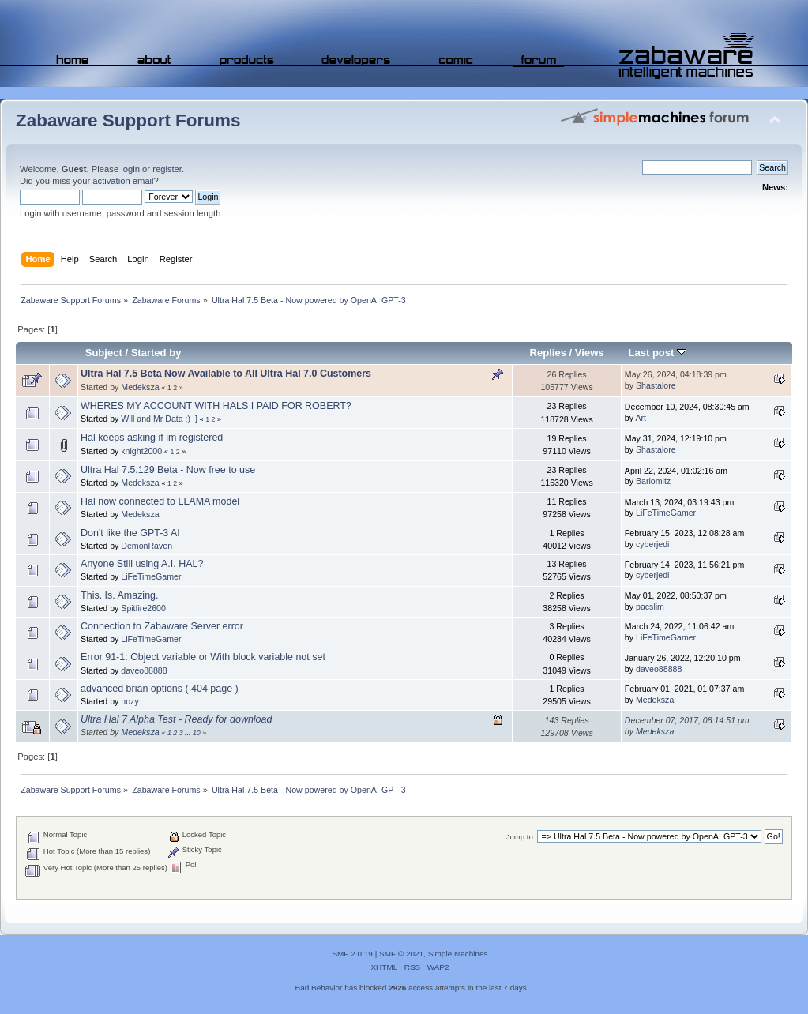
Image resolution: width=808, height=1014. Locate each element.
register (167, 169)
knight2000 (141, 451)
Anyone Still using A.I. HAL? (142, 563)
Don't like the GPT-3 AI (130, 533)
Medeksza (140, 387)
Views (589, 353)
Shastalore (656, 385)
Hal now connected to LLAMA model (160, 501)
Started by (156, 353)
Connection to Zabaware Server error (162, 626)
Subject (103, 353)
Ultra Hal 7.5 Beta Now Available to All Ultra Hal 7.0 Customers (226, 373)
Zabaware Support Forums (128, 120)
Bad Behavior (319, 987)
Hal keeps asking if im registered (152, 437)
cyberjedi (652, 544)
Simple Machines (458, 953)
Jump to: (521, 836)
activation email (122, 181)
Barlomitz (653, 481)
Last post (657, 353)
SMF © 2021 (401, 953)
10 (197, 733)
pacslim (650, 606)
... (189, 733)
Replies (548, 353)
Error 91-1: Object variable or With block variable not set (203, 657)
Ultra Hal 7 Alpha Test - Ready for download (176, 719)
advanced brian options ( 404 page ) (160, 688)
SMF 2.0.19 (352, 953)
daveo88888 (144, 670)
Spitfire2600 (143, 608)
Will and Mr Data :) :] (159, 418)
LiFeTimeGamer (666, 512)
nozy (129, 701)
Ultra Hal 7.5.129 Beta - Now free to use (168, 469)
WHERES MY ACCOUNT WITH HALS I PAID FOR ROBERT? (216, 405)
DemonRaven (146, 545)
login (130, 169)
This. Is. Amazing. (119, 595)
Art (640, 417)
